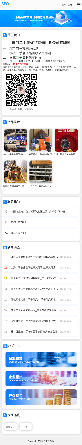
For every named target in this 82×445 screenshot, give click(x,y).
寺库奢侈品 (26, 426)
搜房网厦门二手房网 (11, 426)
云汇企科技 (48, 441)
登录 (64, 4)
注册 (70, 4)
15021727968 (18, 222)
